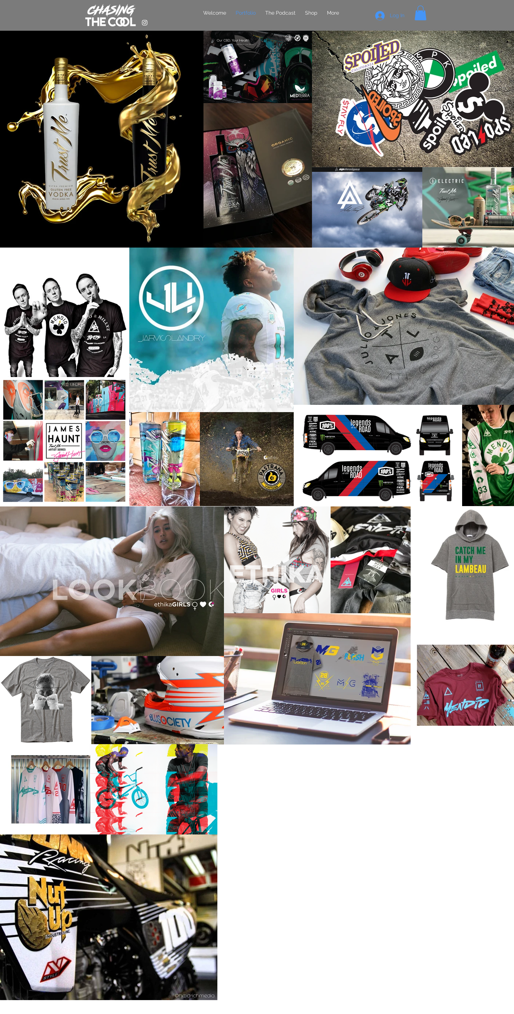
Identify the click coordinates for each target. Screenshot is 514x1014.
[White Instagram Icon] (144, 22)
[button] (420, 12)
